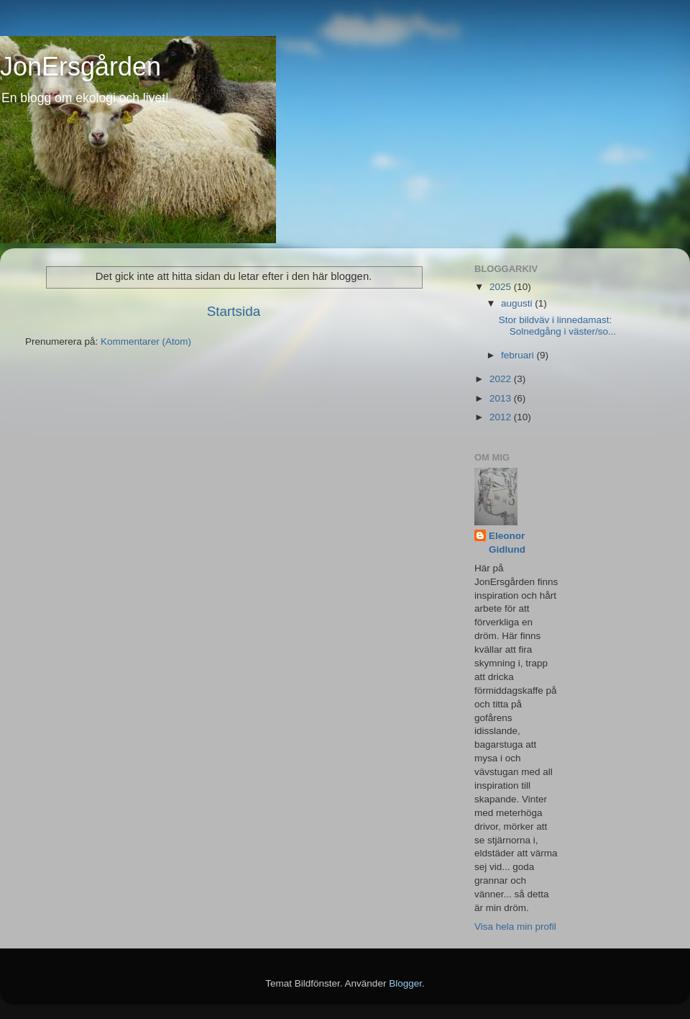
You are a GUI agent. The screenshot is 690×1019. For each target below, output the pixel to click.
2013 (501, 398)
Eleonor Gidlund (507, 542)
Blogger (405, 983)
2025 (501, 286)
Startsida (234, 311)
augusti (518, 303)
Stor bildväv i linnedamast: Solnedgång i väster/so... (558, 325)
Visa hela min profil (515, 926)
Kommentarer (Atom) (146, 341)
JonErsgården (80, 66)
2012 (501, 417)
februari (519, 355)
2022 (501, 378)
